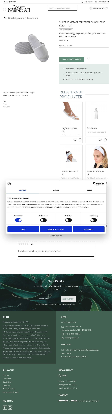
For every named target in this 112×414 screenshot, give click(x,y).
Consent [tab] (22, 190)
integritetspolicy (70, 304)
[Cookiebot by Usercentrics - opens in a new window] (95, 183)
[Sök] (74, 8)
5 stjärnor (27, 244)
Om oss (6, 375)
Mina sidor (7, 378)
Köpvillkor (6, 385)
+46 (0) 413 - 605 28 (73, 334)
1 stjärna (19, 244)
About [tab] (89, 190)
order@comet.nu (103, 1)
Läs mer (62, 40)
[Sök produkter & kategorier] (60, 8)
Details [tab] (56, 190)
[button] (5, 10)
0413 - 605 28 (88, 1)
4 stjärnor (25, 244)
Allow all (89, 229)
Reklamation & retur (11, 392)
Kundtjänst (7, 382)
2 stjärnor (21, 244)
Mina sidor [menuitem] (98, 8)
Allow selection (56, 229)
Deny (23, 229)
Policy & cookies (9, 389)
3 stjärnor (23, 244)
